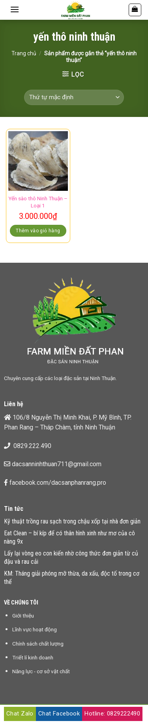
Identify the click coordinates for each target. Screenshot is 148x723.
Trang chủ (23, 53)
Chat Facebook (59, 713)
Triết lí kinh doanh (32, 657)
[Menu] (14, 9)
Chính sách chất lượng (38, 643)
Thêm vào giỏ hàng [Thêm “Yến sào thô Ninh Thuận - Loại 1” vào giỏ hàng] (38, 230)
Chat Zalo (20, 713)
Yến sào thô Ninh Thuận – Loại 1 (37, 202)
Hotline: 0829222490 (112, 713)
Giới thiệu (23, 615)
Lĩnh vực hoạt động (34, 629)
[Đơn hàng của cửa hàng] (74, 97)
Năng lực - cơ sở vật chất (41, 671)
